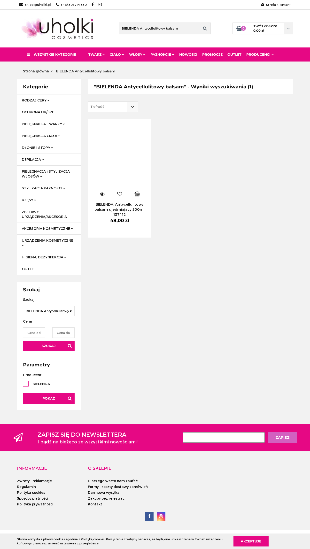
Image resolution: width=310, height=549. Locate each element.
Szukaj (49, 346)
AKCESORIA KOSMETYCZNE (47, 228)
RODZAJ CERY (35, 100)
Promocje (212, 54)
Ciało (117, 54)
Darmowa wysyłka (103, 492)
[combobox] (113, 106)
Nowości (188, 54)
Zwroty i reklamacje (34, 481)
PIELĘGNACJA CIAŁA (41, 136)
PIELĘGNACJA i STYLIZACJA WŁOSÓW (46, 173)
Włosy (137, 54)
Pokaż (48, 398)
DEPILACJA (33, 159)
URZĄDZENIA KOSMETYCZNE (47, 242)
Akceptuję (251, 541)
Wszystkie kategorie (51, 54)
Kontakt (95, 504)
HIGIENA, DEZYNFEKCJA (44, 257)
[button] (32, 468)
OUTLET (29, 269)
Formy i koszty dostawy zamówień (118, 487)
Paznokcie (162, 54)
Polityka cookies (31, 492)
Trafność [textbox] (97, 106)
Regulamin (26, 487)
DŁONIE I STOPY (37, 148)
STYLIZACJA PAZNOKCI (43, 188)
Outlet (234, 54)
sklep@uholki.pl (35, 5)
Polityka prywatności (35, 504)
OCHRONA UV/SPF (38, 112)
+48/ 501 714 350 (71, 5)
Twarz (96, 54)
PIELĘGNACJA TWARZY (43, 124)
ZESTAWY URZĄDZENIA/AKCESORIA (44, 214)
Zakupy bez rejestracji (107, 498)
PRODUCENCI (260, 54)
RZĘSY (29, 200)
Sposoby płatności (32, 498)
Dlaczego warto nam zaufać (113, 481)
